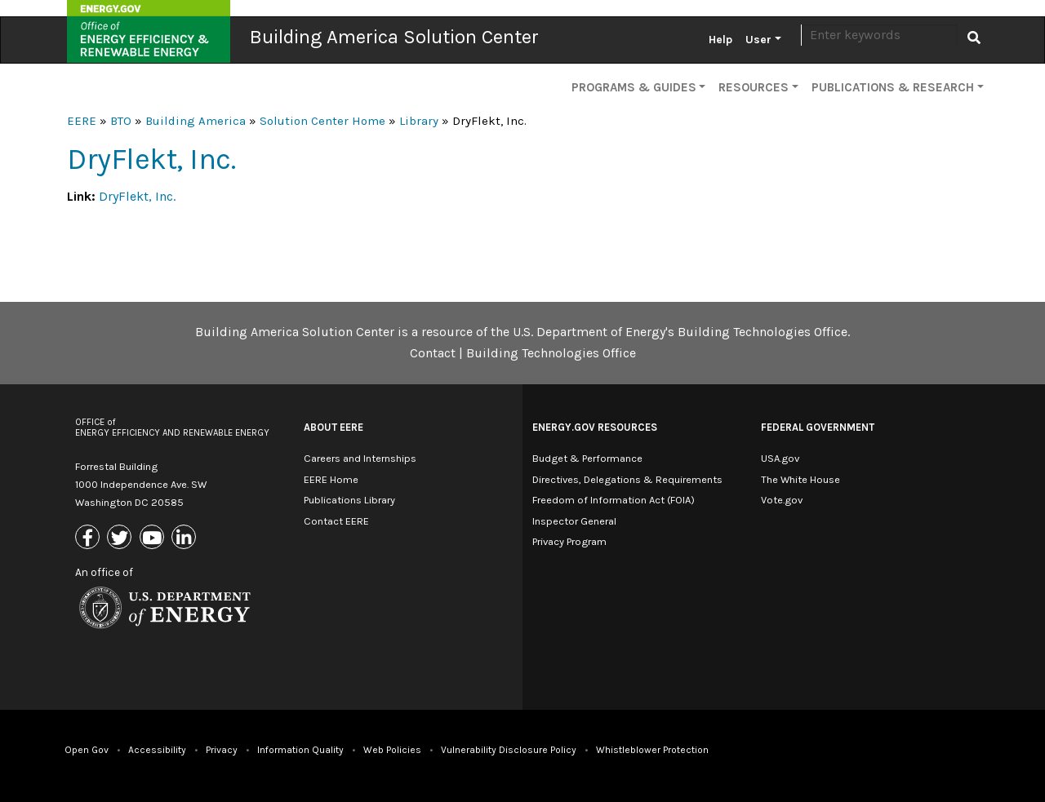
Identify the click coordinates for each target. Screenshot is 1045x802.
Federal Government (817, 427)
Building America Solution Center (394, 36)
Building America (195, 120)
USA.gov (780, 458)
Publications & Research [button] (893, 87)
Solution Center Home (322, 120)
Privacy (222, 749)
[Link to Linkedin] (185, 538)
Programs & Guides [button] (633, 87)
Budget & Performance (587, 458)
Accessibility (157, 749)
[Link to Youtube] (154, 538)
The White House (800, 479)
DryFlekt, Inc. (137, 196)
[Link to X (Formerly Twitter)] (121, 538)
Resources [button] (753, 87)
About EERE (333, 427)
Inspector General (574, 521)
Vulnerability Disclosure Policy (508, 749)
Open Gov (86, 749)
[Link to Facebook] (89, 538)
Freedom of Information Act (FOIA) (613, 500)
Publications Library (349, 500)
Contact (433, 353)
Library (418, 120)
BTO (120, 120)
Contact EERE (336, 521)
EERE (81, 120)
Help (720, 40)
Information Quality (300, 749)
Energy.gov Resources (594, 427)
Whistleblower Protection (652, 749)
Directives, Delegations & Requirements (627, 479)
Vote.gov (782, 500)
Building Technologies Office (551, 353)
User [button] (758, 40)
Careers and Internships (360, 458)
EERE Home (331, 479)
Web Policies (392, 749)
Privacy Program (569, 541)
